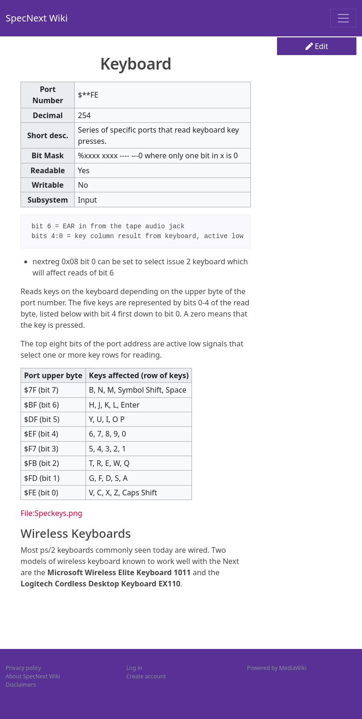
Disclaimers (21, 685)
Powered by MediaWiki (276, 668)
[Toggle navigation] (343, 18)
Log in (134, 668)
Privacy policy (23, 668)
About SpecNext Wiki (33, 676)
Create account (146, 676)
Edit (316, 46)
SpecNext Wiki (37, 18)
